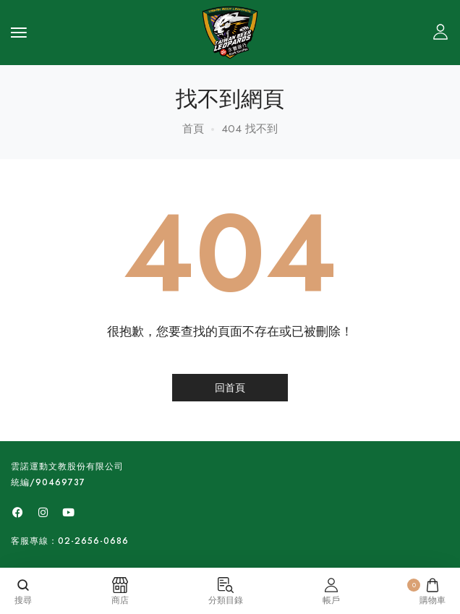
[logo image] (230, 31)
